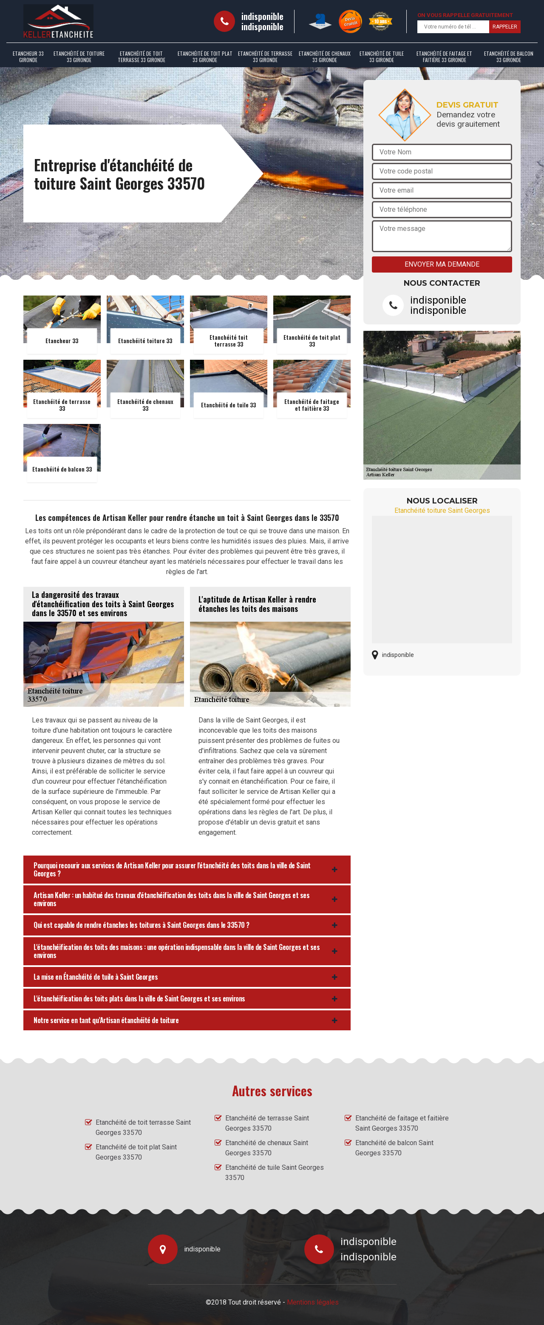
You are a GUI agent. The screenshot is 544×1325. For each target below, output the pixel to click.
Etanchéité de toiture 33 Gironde (79, 56)
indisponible (262, 16)
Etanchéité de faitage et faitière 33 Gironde (444, 56)
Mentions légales (313, 1302)
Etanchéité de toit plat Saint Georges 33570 (136, 1152)
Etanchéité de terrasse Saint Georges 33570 (267, 1123)
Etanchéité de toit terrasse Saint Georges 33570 (143, 1127)
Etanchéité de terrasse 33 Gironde (265, 56)
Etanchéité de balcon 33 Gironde (508, 56)
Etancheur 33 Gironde (28, 56)
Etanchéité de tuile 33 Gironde (382, 56)
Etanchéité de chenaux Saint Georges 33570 (266, 1148)
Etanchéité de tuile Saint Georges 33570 (274, 1172)
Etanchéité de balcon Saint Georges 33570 (394, 1148)
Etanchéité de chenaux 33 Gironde (325, 56)
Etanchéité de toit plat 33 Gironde (205, 56)
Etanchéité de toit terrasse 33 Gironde (141, 56)
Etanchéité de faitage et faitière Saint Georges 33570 (402, 1123)
